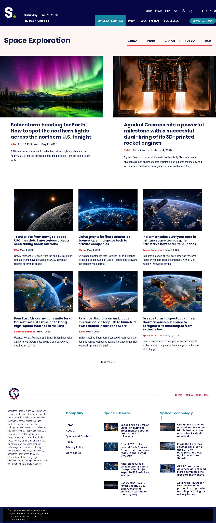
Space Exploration (153, 250)
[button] (190, 11)
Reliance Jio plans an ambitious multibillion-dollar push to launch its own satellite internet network (107, 322)
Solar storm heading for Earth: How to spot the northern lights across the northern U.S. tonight (51, 133)
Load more (108, 361)
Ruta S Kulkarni (28, 150)
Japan (169, 41)
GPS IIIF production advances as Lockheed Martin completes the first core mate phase (191, 470)
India (150, 41)
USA (207, 41)
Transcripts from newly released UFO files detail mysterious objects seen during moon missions (42, 240)
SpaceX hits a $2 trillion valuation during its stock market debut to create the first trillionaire (135, 430)
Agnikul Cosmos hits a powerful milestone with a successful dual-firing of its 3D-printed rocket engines (160, 133)
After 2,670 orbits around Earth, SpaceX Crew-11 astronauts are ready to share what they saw (135, 450)
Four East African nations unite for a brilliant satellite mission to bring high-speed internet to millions (42, 322)
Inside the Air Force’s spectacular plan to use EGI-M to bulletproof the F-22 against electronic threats (189, 451)
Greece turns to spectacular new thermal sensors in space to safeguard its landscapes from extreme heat (169, 323)
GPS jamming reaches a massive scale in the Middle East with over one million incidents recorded (191, 430)
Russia (189, 41)
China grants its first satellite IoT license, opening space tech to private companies (104, 240)
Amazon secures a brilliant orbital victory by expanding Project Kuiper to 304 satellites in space (135, 469)
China (132, 41)
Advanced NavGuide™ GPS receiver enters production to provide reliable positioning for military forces (191, 488)
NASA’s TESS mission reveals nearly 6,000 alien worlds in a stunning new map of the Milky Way (134, 488)
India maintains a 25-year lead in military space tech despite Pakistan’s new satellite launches (169, 240)
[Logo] (14, 394)
